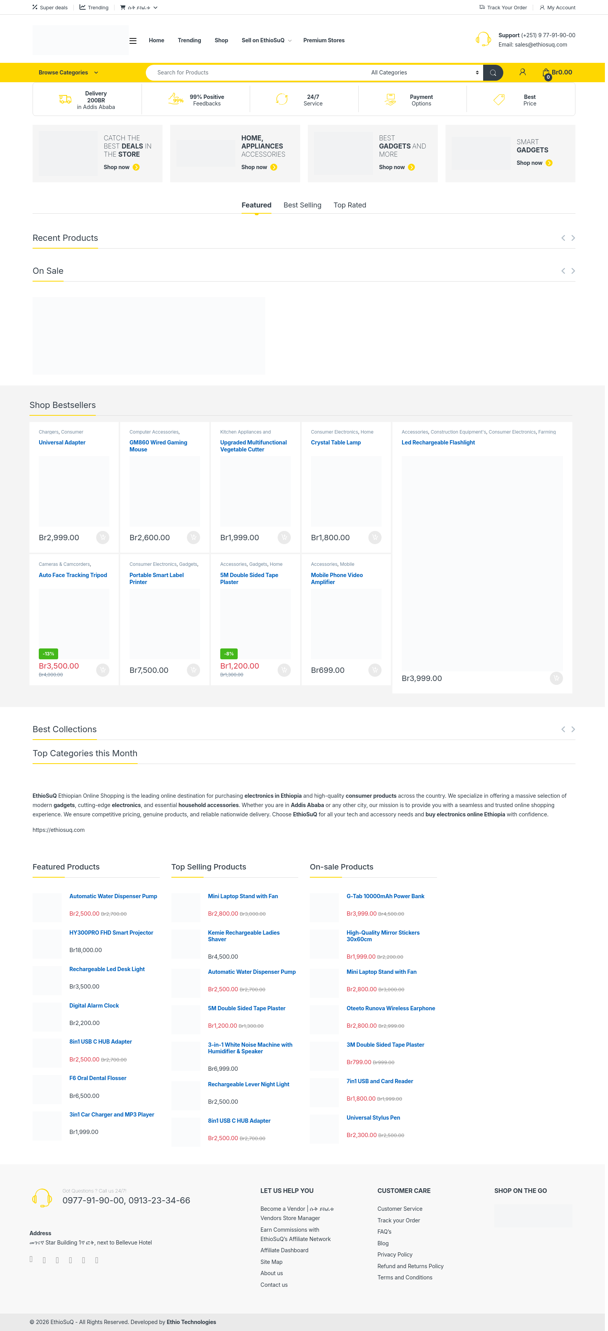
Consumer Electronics (61, 434)
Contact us (274, 1284)
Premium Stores (324, 40)
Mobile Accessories (332, 566)
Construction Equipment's (458, 432)
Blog (383, 1243)
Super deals (50, 7)
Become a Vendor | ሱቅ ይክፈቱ (297, 1208)
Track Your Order (503, 7)
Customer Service (399, 1208)
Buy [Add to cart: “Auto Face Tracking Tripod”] (102, 670)
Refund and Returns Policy (410, 1266)
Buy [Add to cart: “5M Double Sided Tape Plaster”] (284, 670)
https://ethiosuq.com (59, 829)
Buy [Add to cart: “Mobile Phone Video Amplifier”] (375, 670)
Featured (256, 205)
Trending (94, 7)
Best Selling (302, 205)
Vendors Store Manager (290, 1218)
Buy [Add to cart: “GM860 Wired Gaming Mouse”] (193, 537)
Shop (221, 40)
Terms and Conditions (404, 1277)
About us (272, 1273)
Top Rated (349, 205)
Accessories (233, 564)
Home (156, 40)
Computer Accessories (154, 432)
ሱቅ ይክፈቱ (135, 7)
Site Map (272, 1261)
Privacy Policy (395, 1254)
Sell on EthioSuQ (263, 40)
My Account (557, 7)
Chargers (49, 432)
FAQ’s (384, 1231)
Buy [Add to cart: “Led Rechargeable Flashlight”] (556, 678)
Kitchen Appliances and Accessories (245, 434)
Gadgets (188, 564)
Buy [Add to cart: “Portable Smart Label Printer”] (193, 670)
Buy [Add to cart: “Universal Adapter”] (102, 537)
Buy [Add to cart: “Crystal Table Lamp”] (375, 537)
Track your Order (398, 1220)
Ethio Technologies (191, 1322)
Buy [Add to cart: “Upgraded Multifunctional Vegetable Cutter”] (284, 537)
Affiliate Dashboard (285, 1250)
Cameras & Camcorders (64, 564)
